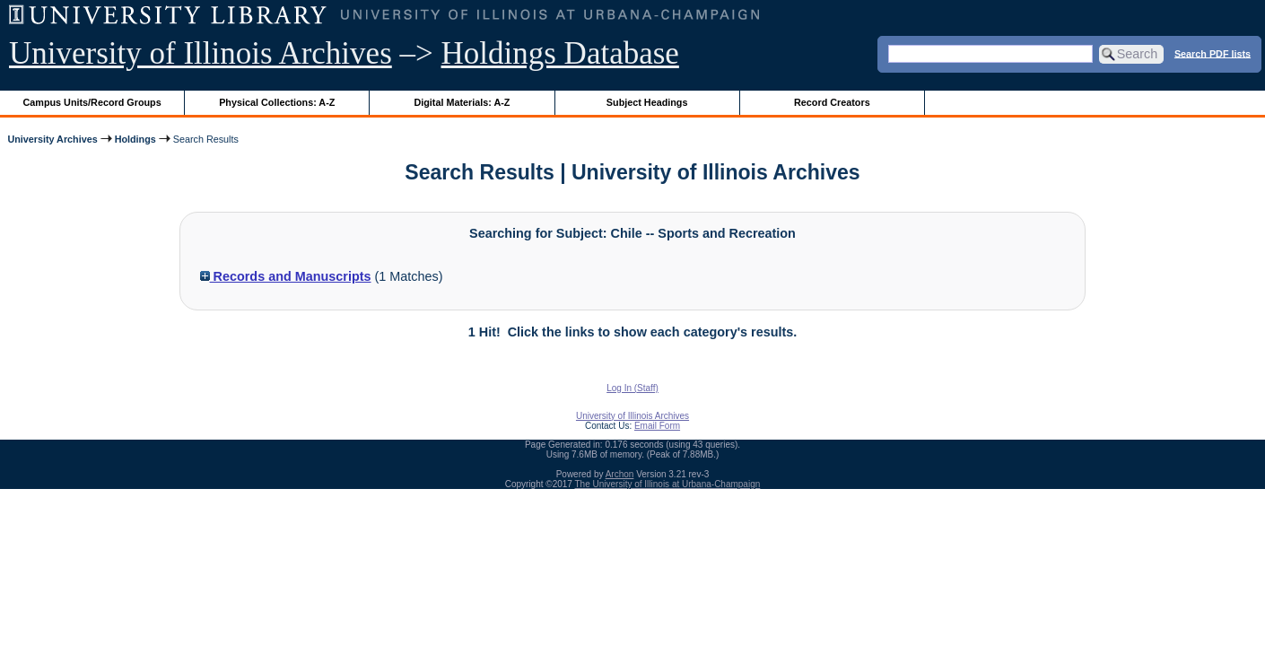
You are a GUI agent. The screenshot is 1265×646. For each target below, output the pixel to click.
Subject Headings (647, 102)
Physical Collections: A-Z (277, 102)
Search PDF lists (1212, 53)
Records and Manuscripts (285, 276)
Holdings (135, 139)
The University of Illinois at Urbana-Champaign (668, 484)
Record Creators (832, 102)
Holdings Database (560, 53)
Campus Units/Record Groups (92, 102)
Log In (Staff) (632, 388)
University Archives (52, 139)
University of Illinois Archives (200, 53)
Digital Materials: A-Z (462, 102)
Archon (620, 474)
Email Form (657, 426)
